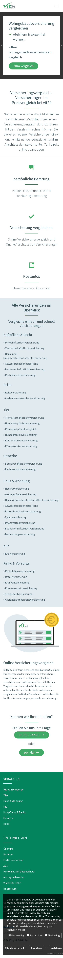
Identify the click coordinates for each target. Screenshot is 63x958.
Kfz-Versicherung (15, 553)
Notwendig (16, 935)
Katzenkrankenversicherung (21, 440)
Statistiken (35, 935)
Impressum (9, 888)
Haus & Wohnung (13, 801)
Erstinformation (13, 860)
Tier (5, 795)
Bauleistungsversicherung (20, 534)
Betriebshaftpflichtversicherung (23, 463)
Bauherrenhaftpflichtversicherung (24, 369)
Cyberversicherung (15, 517)
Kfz (5, 806)
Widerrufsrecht (12, 883)
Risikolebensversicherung (20, 571)
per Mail (29, 752)
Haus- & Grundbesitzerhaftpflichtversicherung (31, 500)
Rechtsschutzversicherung (20, 375)
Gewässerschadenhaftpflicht (21, 363)
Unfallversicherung (16, 576)
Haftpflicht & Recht (14, 812)
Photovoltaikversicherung (20, 522)
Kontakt (8, 854)
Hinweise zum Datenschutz (19, 871)
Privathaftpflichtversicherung (22, 342)
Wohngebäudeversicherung (20, 494)
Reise (6, 823)
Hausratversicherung (17, 488)
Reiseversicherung (15, 392)
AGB (5, 865)
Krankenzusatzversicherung (21, 588)
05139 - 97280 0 (29, 735)
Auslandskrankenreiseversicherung (25, 599)
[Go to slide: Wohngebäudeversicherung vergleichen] (25, 74)
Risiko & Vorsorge (13, 789)
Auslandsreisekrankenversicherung (25, 398)
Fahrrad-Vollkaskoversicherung (23, 511)
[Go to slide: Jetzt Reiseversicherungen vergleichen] (31, 74)
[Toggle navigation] (57, 6)
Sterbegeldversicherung (19, 594)
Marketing (52, 935)
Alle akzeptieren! (14, 947)
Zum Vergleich (23, 66)
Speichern (36, 947)
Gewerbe (8, 818)
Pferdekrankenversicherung (21, 446)
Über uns (8, 848)
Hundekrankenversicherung (21, 434)
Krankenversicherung (17, 582)
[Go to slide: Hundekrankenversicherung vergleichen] (37, 74)
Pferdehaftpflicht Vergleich (20, 429)
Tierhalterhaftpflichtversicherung (24, 348)
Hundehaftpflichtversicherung (22, 423)
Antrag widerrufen (13, 877)
